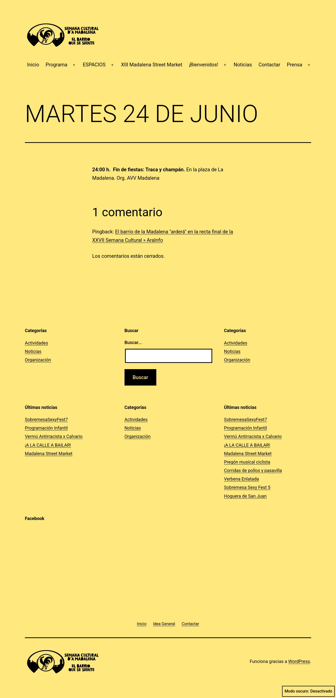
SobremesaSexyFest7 (46, 419)
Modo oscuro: (308, 691)
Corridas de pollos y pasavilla (253, 470)
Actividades (36, 343)
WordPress (299, 661)
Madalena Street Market (49, 453)
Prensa (294, 65)
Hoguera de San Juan (245, 496)
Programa (56, 65)
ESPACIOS (94, 65)
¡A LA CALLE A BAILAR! (48, 445)
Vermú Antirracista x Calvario (54, 436)
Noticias (243, 65)
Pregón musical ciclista (247, 462)
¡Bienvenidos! (203, 65)
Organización (38, 359)
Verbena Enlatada (241, 478)
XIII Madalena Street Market (151, 65)
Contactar (269, 65)
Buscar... (133, 342)
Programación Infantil (46, 428)
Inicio (33, 65)
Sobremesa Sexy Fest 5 (247, 487)
